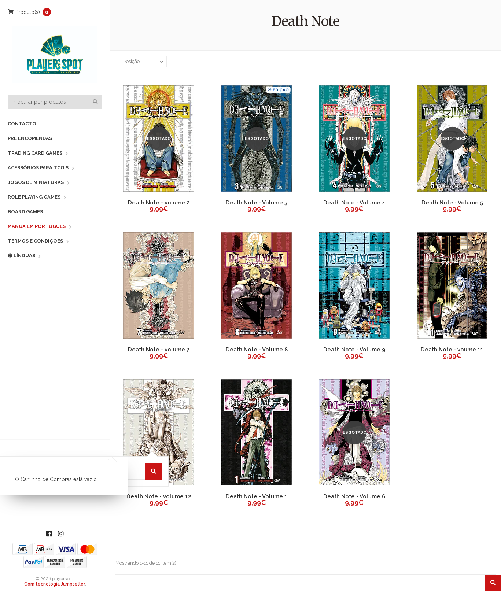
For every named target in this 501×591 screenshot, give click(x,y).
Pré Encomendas (30, 138)
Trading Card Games (35, 153)
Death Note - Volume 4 (354, 202)
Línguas (21, 255)
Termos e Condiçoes (35, 241)
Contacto (22, 123)
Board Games (25, 211)
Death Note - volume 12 (158, 496)
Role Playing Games (34, 197)
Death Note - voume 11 (452, 349)
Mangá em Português (37, 226)
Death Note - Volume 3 (256, 202)
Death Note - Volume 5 (452, 202)
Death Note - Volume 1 (256, 496)
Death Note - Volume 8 (257, 349)
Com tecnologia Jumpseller (54, 584)
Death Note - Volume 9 (354, 349)
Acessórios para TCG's (38, 167)
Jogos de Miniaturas (36, 182)
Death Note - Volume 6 (354, 496)
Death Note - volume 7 (158, 349)
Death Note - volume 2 (159, 202)
